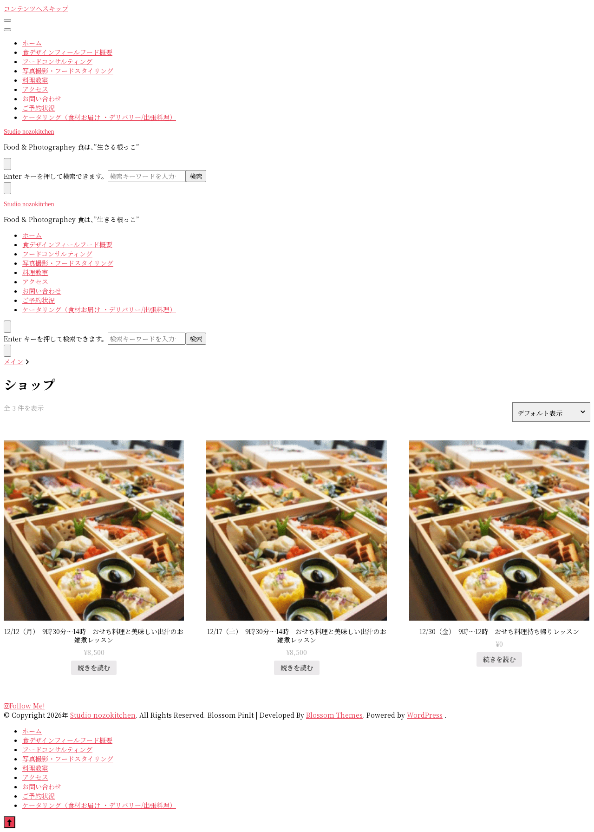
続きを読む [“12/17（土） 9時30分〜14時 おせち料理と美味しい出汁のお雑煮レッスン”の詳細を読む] (297, 667)
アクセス (35, 89)
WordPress (425, 715)
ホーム (32, 42)
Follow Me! (24, 705)
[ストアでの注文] (551, 412)
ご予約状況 (38, 107)
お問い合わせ (41, 98)
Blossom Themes (334, 715)
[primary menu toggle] (7, 20)
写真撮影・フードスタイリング (67, 70)
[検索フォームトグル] (7, 327)
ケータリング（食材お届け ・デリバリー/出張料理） (99, 117)
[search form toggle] (7, 164)
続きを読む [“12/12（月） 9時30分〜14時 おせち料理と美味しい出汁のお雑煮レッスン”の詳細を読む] (94, 667)
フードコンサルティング (57, 61)
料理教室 (35, 80)
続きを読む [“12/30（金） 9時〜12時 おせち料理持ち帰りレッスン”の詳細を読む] (499, 659)
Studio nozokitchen (29, 131)
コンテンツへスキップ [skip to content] (36, 8)
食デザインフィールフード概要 (67, 52)
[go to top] (9, 822)
